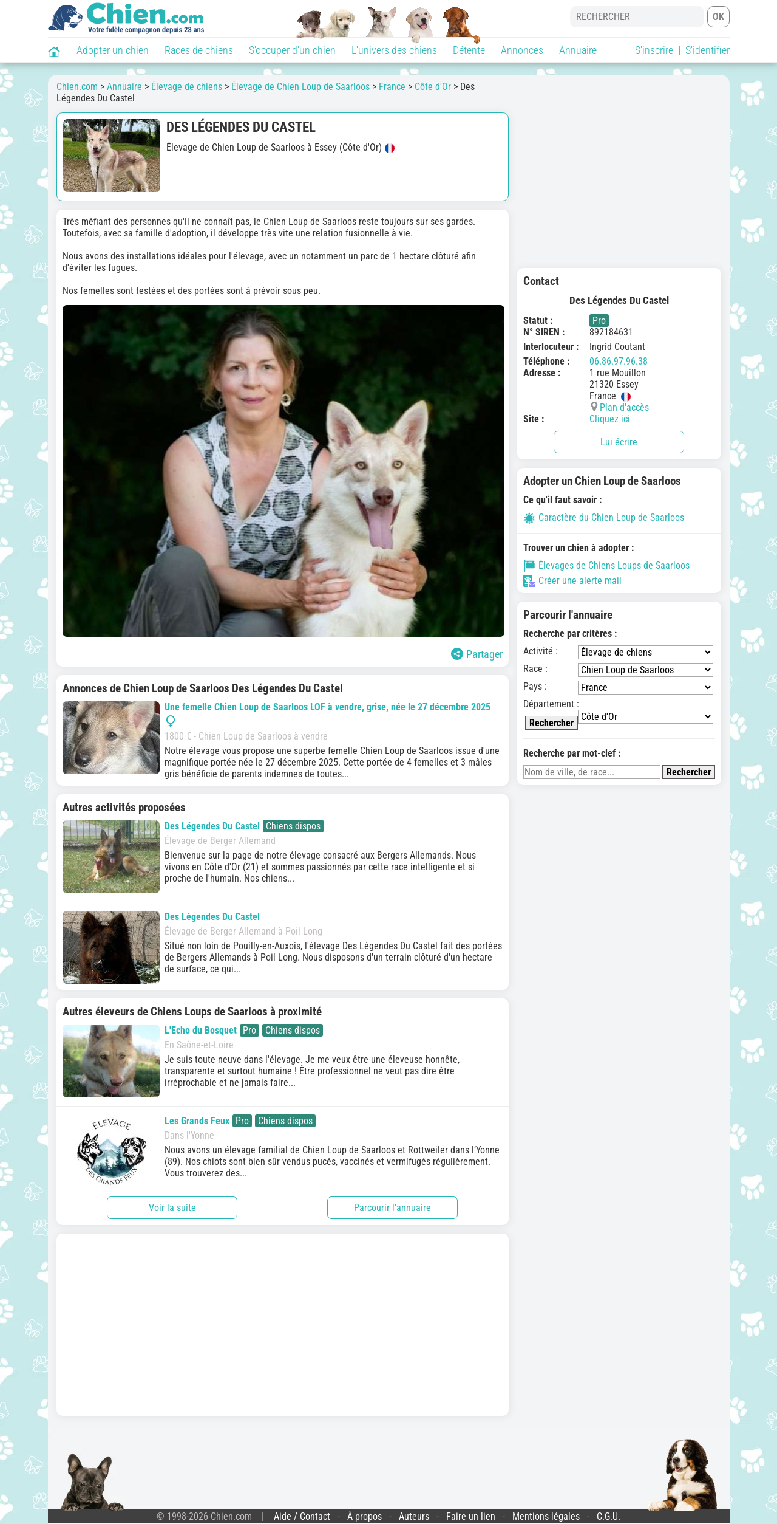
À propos (364, 1516)
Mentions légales (546, 1516)
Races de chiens (199, 50)
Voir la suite (172, 1207)
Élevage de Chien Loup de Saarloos (300, 86)
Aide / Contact (302, 1516)
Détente (469, 50)
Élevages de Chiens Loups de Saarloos (606, 566)
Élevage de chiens (186, 86)
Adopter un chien (112, 50)
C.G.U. (608, 1516)
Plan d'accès (624, 407)
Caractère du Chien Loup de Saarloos (603, 517)
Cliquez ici (609, 419)
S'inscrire (654, 50)
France (392, 86)
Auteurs (414, 1516)
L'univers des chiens (394, 50)
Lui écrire (618, 442)
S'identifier (707, 50)
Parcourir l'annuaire (392, 1207)
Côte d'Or (433, 86)
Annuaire (578, 50)
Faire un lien (470, 1516)
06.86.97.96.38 (618, 361)
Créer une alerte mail (572, 581)
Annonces (522, 50)
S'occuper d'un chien (292, 50)
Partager (477, 654)
